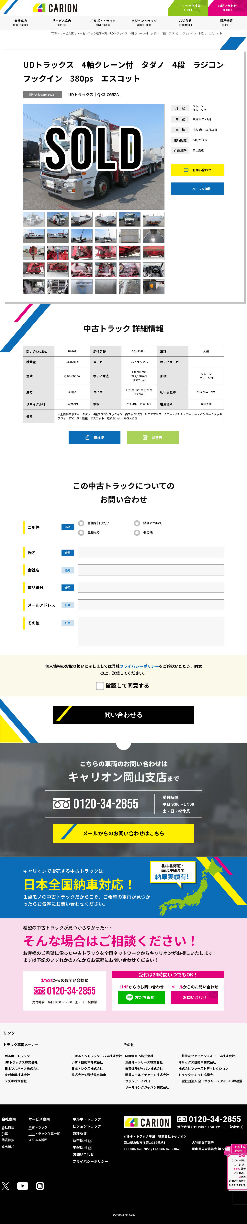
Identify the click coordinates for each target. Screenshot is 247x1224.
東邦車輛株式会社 (17, 1074)
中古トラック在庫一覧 (93, 33)
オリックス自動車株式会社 (197, 1062)
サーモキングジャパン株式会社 (147, 1087)
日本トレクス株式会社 (87, 1068)
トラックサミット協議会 (195, 1074)
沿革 (5, 1133)
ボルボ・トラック (17, 1055)
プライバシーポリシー (139, 666)
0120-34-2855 (105, 804)
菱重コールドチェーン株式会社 (147, 1074)
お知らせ (80, 1133)
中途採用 (82, 1147)
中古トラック (37, 1127)
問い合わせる (123, 715)
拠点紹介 (8, 1146)
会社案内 (9, 1118)
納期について (152, 523)
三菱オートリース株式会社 (144, 1062)
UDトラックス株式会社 (21, 1062)
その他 (148, 532)
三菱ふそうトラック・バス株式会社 (97, 1055)
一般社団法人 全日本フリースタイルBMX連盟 (210, 1081)
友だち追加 (145, 997)
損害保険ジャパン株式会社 (144, 1068)
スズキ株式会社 (16, 1081)
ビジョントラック (87, 1126)
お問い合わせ (201, 170)
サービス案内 (68, 33)
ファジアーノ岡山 (137, 1081)
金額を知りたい (98, 523)
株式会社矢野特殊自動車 (89, 1074)
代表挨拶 (8, 1139)
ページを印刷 (201, 189)
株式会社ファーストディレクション (203, 1068)
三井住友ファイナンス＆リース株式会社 (206, 1055)
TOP (54, 33)
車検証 (99, 437)
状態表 (157, 437)
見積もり (93, 532)
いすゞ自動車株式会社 (87, 1062)
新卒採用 (82, 1140)
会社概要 (8, 1127)
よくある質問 (37, 1139)
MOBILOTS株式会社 (139, 1055)
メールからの (123, 833)
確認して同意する (127, 685)
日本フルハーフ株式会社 (22, 1068)
